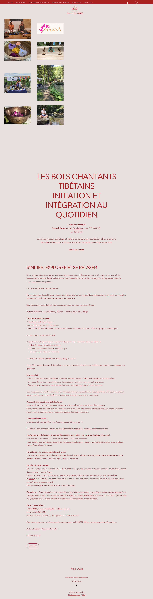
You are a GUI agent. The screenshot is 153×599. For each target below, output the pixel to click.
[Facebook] (127, 3)
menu (31, 479)
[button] (136, 2)
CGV (83, 595)
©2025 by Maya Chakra (76, 592)
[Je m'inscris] (33, 545)
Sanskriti (77, 228)
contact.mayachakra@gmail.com (103, 522)
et (75, 595)
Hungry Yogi (45, 472)
